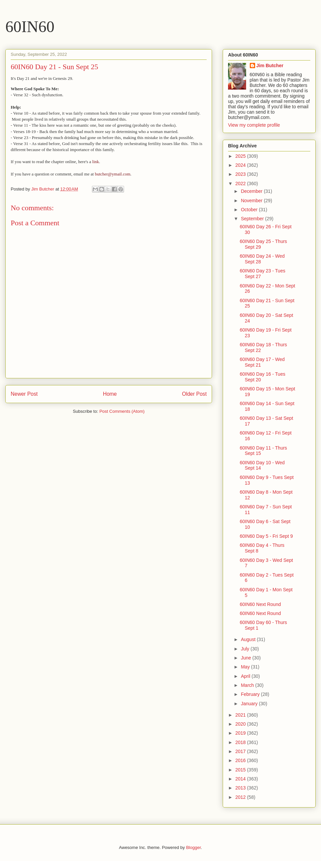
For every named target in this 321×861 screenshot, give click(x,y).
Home (110, 394)
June (246, 657)
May (246, 666)
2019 (241, 733)
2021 (241, 715)
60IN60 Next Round (260, 604)
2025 (241, 156)
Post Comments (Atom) (121, 411)
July (245, 648)
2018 (241, 742)
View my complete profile (254, 125)
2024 (241, 165)
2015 (241, 769)
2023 (241, 174)
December (252, 191)
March (248, 685)
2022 (241, 183)
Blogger (193, 847)
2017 (241, 751)
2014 (241, 778)
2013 (241, 787)
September (253, 218)
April (246, 676)
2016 (241, 760)
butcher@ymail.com (112, 173)
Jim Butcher (270, 65)
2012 (241, 797)
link (95, 161)
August (248, 639)
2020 (241, 724)
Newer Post (24, 394)
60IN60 (30, 26)
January (250, 703)
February (251, 694)
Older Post (194, 394)
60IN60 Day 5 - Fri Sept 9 (266, 536)
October (250, 209)
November (252, 200)
